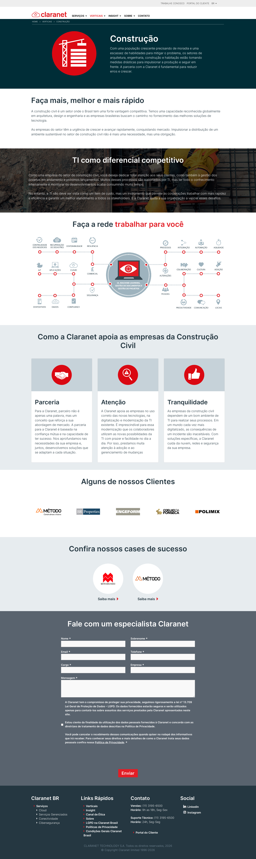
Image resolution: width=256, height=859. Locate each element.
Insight (113, 15)
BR (214, 3)
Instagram (194, 812)
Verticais (96, 15)
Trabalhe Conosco (173, 3)
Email (65, 652)
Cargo (66, 665)
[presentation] (87, 758)
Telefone (137, 652)
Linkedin (193, 806)
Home (35, 21)
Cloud (43, 810)
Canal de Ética (95, 814)
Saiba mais (106, 599)
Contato (144, 15)
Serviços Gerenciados (53, 814)
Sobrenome (139, 639)
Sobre (128, 15)
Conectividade (48, 818)
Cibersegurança (49, 823)
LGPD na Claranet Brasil (102, 823)
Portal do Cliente (198, 3)
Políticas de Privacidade (102, 827)
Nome (66, 639)
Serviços (78, 15)
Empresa (137, 665)
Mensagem (69, 678)
